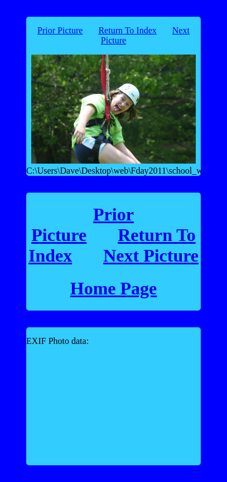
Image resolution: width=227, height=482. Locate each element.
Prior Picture (60, 30)
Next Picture (151, 255)
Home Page (113, 288)
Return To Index (127, 30)
